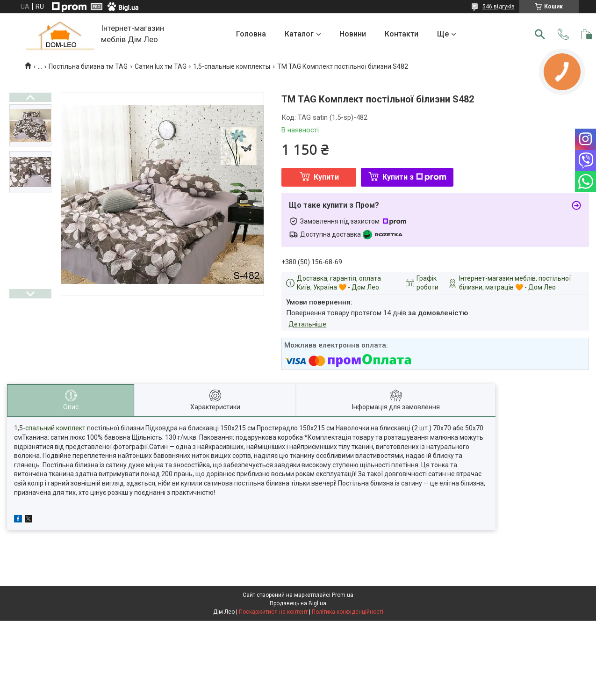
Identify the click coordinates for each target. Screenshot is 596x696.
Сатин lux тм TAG (161, 66)
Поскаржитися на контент (273, 612)
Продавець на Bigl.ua (298, 603)
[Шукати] (540, 34)
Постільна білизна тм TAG (88, 66)
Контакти (401, 33)
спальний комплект (55, 428)
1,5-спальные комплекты (231, 66)
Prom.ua (342, 595)
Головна (251, 33)
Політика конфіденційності (347, 612)
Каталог (299, 33)
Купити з (414, 177)
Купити (326, 177)
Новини (352, 33)
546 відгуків (498, 6)
